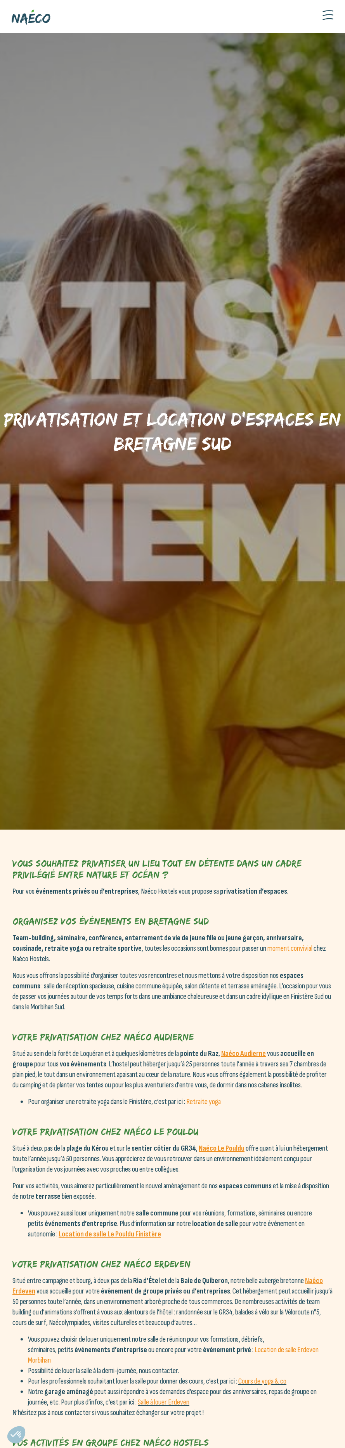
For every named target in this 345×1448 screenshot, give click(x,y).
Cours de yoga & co (262, 1381)
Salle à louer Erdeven (163, 1402)
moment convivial (289, 948)
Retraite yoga (203, 1101)
